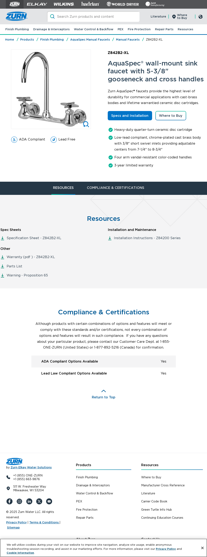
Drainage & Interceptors (51, 29)
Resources (185, 29)
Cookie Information (20, 552)
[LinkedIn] (30, 501)
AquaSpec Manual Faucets (90, 39)
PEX (120, 29)
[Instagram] (20, 501)
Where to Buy (182, 16)
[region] (103, 548)
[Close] (202, 547)
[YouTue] (50, 501)
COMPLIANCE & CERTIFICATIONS (115, 188)
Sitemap (13, 527)
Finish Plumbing (17, 29)
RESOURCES (63, 188)
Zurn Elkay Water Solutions (31, 467)
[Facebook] (10, 501)
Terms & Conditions (44, 522)
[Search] (93, 16)
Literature (158, 16)
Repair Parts (164, 29)
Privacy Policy (16, 522)
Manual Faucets (128, 39)
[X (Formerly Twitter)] (40, 501)
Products (27, 39)
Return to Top (103, 397)
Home (9, 39)
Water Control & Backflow (93, 29)
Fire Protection (139, 29)
